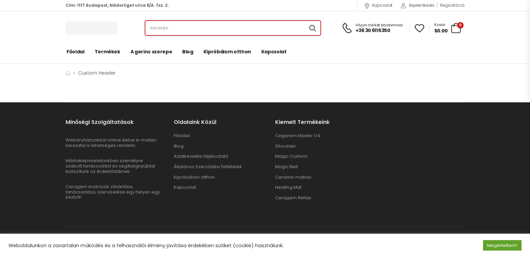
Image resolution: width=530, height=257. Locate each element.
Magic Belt (286, 167)
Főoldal (76, 51)
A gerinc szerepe (151, 51)
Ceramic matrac (293, 177)
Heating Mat (288, 187)
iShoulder (285, 146)
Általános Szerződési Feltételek (208, 167)
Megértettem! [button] (502, 245)
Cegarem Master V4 (297, 135)
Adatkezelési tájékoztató (201, 156)
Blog (187, 51)
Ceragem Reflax (293, 198)
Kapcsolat (378, 5)
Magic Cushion (291, 156)
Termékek (107, 51)
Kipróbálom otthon (227, 51)
